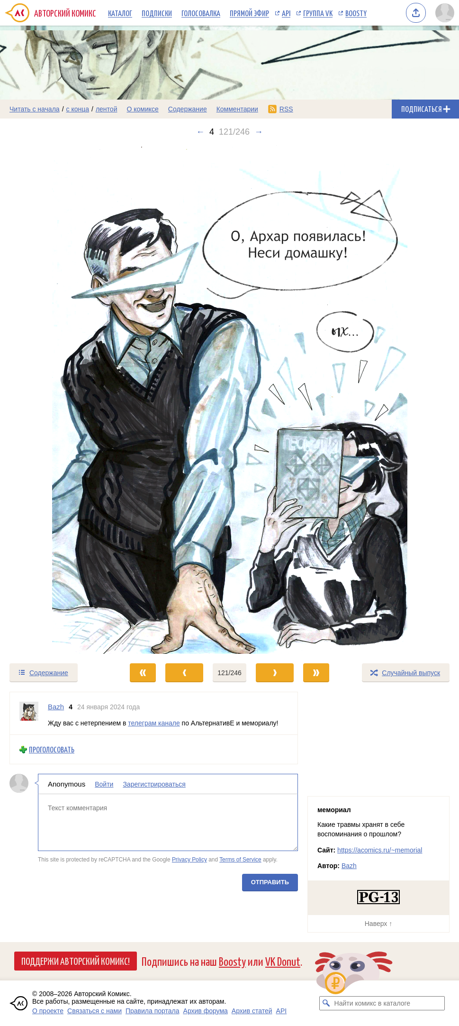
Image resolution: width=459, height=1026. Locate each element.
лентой (106, 109)
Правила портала (153, 1011)
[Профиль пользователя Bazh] (28, 713)
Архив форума (205, 1011)
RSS (286, 109)
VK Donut (282, 960)
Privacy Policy (189, 860)
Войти (104, 784)
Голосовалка (200, 13)
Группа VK (318, 13)
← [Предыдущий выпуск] (200, 132)
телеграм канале (154, 723)
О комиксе (142, 109)
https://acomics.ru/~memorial (379, 850)
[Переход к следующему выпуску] (229, 399)
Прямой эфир (249, 13)
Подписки (157, 13)
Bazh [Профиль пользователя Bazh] (56, 707)
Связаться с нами (94, 1011)
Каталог (120, 13)
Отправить (270, 882)
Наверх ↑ (378, 923)
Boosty (356, 13)
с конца (78, 109)
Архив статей (252, 1011)
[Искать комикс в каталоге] (326, 1003)
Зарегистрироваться (154, 784)
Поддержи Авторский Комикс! (75, 960)
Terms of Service (240, 860)
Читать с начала (34, 109)
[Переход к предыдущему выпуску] (57, 399)
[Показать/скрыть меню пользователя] (445, 13)
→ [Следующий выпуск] (258, 132)
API (286, 13)
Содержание (187, 109)
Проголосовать (51, 750)
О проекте (47, 1011)
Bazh (349, 866)
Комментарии (237, 109)
